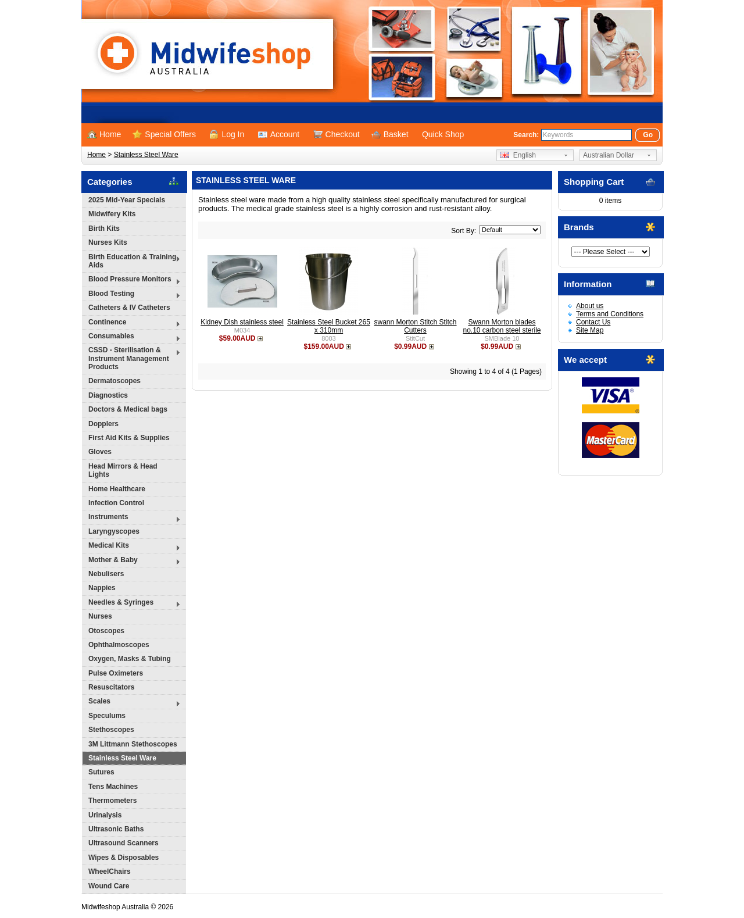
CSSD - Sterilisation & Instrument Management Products (131, 358)
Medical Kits (131, 546)
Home (104, 134)
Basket (390, 134)
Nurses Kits (107, 242)
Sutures (101, 772)
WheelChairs (109, 871)
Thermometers (112, 800)
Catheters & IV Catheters (129, 307)
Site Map (589, 330)
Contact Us (593, 322)
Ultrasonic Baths (116, 829)
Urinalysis (104, 815)
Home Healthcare (116, 489)
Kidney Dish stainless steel (242, 322)
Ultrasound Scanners (123, 843)
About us (589, 306)
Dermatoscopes (114, 381)
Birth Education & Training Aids (131, 261)
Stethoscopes (111, 730)
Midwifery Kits (111, 214)
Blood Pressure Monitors (131, 280)
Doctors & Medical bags (127, 409)
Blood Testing (131, 295)
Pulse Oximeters (115, 673)
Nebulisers (106, 574)
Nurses (100, 616)
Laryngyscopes (114, 531)
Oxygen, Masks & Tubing (129, 659)
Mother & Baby (131, 561)
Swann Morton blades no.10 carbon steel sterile (502, 326)
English (518, 155)
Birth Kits (104, 228)
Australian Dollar (608, 155)
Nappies (102, 588)
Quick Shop (443, 134)
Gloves (100, 452)
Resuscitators (111, 687)
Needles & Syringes (131, 603)
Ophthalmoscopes (118, 645)
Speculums (107, 716)
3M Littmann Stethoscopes (132, 744)
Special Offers (164, 134)
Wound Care (108, 886)
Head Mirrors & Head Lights (123, 470)
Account (279, 134)
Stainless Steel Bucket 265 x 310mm (328, 326)
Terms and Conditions (609, 314)
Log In (226, 134)
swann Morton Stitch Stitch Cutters (415, 326)
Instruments (131, 518)
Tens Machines (113, 787)
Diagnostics (108, 395)
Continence (131, 323)
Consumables (131, 337)
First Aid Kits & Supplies (129, 438)
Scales (131, 702)
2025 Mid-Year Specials (126, 200)
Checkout (336, 134)
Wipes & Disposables (123, 857)
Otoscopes (106, 631)
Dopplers (103, 424)
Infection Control (116, 503)
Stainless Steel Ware (146, 155)
